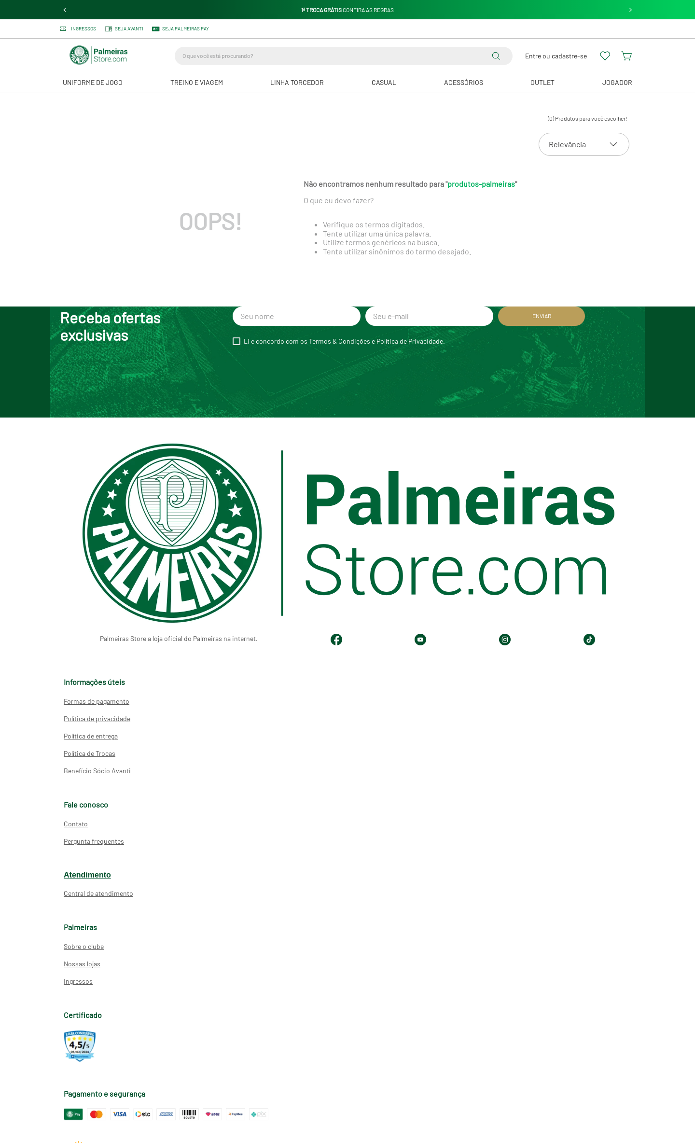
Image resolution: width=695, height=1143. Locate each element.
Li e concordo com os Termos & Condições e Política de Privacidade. (344, 341)
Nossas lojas (82, 964)
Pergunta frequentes (94, 841)
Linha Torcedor (297, 82)
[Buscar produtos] (498, 56)
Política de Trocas (89, 753)
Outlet (542, 82)
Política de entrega (91, 736)
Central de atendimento (98, 893)
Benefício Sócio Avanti (97, 771)
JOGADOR (617, 82)
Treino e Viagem (196, 82)
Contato (76, 824)
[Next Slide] (631, 9)
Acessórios (463, 82)
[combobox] (344, 56)
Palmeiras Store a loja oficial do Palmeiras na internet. (179, 638)
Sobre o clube (84, 946)
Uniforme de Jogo (93, 82)
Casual (384, 82)
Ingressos (78, 981)
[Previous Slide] (65, 9)
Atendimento (87, 875)
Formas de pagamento (96, 701)
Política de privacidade (97, 718)
